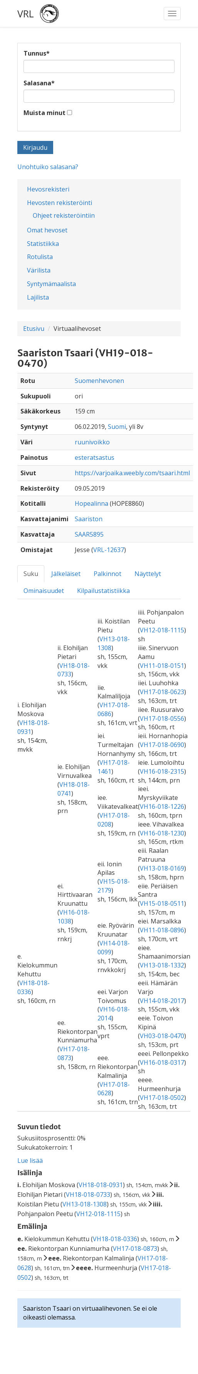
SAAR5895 (89, 534)
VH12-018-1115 (162, 630)
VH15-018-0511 (162, 903)
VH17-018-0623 (162, 692)
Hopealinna (91, 503)
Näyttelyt (147, 573)
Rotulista (40, 256)
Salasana (39, 83)
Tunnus (36, 53)
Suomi (117, 426)
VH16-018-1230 (162, 833)
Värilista (38, 270)
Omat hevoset (47, 230)
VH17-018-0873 (135, 1248)
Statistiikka (43, 243)
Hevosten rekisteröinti (59, 202)
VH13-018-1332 (162, 965)
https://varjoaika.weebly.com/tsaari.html (132, 473)
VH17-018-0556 (162, 718)
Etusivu (33, 328)
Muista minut (44, 112)
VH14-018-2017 (162, 1000)
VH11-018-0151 (162, 665)
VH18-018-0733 (88, 1194)
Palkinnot (107, 573)
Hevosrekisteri (48, 189)
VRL (25, 13)
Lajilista (38, 297)
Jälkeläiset (66, 573)
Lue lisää (30, 1160)
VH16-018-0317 (162, 1062)
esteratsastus (94, 457)
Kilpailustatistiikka (103, 590)
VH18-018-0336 (115, 1239)
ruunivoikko (92, 442)
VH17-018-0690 (162, 744)
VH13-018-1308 (84, 1204)
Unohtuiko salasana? (47, 167)
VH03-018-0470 (162, 1036)
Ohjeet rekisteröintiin (64, 215)
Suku (30, 573)
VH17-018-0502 (162, 1097)
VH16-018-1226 (162, 806)
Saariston (88, 519)
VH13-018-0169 (162, 868)
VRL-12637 (108, 550)
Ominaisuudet (43, 590)
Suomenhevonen (99, 380)
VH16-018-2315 (162, 771)
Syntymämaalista (51, 284)
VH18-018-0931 (101, 1185)
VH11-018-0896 (162, 930)
